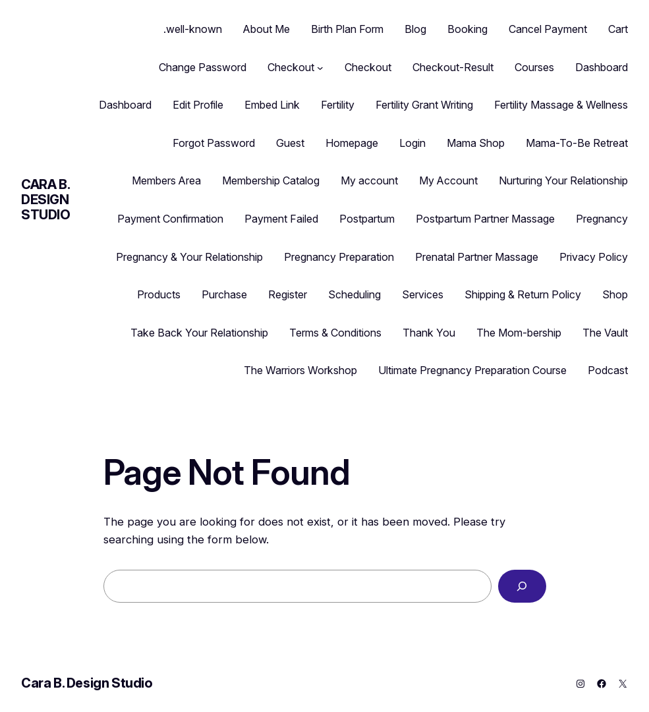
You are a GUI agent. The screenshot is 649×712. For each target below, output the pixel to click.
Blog (415, 29)
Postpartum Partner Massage (485, 218)
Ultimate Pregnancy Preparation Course (472, 370)
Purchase (224, 294)
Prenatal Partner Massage (476, 256)
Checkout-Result (453, 67)
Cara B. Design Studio (46, 200)
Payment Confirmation (170, 218)
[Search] (522, 586)
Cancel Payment (548, 29)
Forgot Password (214, 143)
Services (422, 294)
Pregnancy (602, 218)
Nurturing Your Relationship (563, 180)
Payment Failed (281, 218)
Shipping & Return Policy (523, 294)
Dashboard (601, 67)
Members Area (166, 180)
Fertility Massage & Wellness (561, 104)
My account (369, 180)
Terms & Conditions (335, 332)
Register (287, 294)
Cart (618, 29)
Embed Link (272, 104)
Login (412, 143)
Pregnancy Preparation (339, 256)
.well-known (192, 29)
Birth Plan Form (347, 29)
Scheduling (354, 294)
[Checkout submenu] (320, 68)
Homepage (351, 143)
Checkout (291, 67)
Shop (615, 294)
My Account (448, 180)
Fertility (337, 104)
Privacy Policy (593, 256)
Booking (467, 29)
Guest (290, 143)
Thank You (429, 332)
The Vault (605, 332)
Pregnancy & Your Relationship (189, 256)
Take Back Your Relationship (199, 332)
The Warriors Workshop (300, 370)
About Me (266, 29)
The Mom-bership (518, 332)
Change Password (202, 67)
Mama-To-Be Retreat (577, 143)
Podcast (608, 370)
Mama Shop (476, 143)
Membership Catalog (271, 180)
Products (159, 294)
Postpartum (367, 218)
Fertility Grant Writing (424, 104)
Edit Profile (198, 104)
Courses (534, 67)
